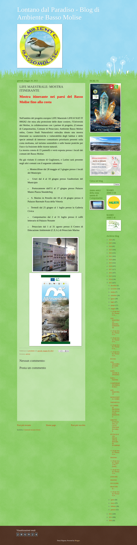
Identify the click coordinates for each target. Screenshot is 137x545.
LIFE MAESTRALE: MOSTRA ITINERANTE (114, 323)
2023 (110, 250)
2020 (110, 260)
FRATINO (113, 457)
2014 (110, 279)
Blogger (77, 540)
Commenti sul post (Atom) (32, 430)
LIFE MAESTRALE (114, 392)
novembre (114, 289)
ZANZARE (113, 477)
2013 (110, 283)
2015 (110, 276)
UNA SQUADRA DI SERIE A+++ (114, 365)
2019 (110, 263)
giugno (113, 305)
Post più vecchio (78, 425)
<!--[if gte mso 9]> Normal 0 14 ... (114, 313)
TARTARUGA (114, 402)
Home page (51, 425)
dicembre (114, 285)
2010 (110, 520)
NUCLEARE (114, 483)
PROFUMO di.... (114, 487)
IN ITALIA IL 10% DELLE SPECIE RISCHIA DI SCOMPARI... (115, 441)
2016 (110, 273)
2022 (110, 253)
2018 (110, 266)
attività (28, 354)
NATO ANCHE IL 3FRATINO (114, 373)
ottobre (113, 292)
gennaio (113, 510)
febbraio (113, 506)
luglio (113, 302)
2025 (110, 243)
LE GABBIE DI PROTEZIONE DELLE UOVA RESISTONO (114, 411)
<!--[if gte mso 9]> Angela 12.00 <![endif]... (114, 463)
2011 (110, 517)
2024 (110, 246)
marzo (113, 503)
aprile (113, 500)
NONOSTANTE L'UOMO (115, 398)
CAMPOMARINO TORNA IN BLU (115, 385)
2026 (110, 240)
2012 (110, 514)
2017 (110, 269)
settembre (114, 295)
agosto (113, 299)
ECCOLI (113, 359)
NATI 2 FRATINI (114, 379)
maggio (113, 308)
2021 (110, 256)
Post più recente (24, 425)
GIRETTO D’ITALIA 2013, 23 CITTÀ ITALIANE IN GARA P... (114, 425)
